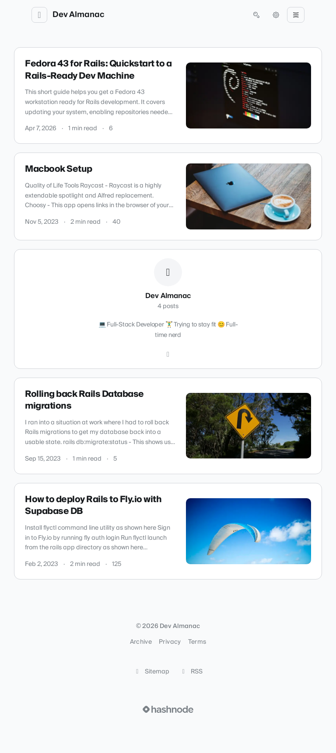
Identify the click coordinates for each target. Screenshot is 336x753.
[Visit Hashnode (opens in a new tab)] (168, 709)
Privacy (170, 642)
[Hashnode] (168, 354)
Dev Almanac (78, 15)
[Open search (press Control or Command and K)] (256, 15)
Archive (141, 642)
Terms (197, 642)
